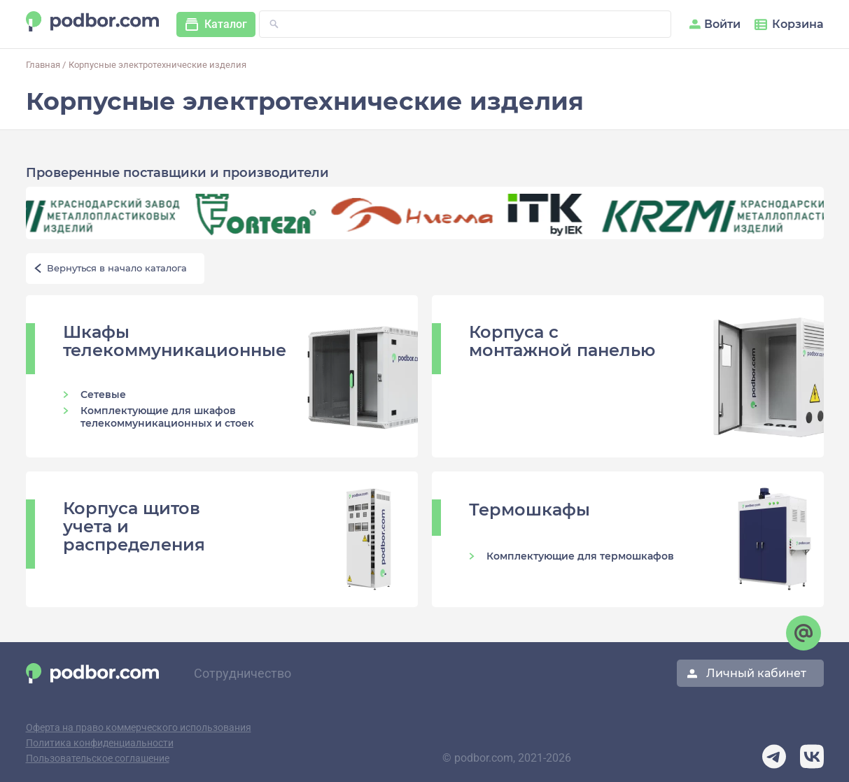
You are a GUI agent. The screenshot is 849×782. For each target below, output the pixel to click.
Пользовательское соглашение (97, 759)
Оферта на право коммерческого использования (138, 728)
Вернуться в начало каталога (117, 268)
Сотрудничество (242, 674)
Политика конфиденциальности (100, 743)
